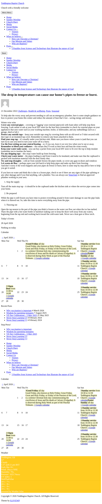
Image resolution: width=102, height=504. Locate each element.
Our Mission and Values (22, 41)
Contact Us (11, 29)
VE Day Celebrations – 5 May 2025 (21, 315)
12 (89, 266)
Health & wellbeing (36, 111)
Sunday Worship (13, 20)
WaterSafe (73, 175)
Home (9, 17)
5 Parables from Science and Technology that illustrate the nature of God (43, 48)
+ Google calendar (42, 258)
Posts (8, 46)
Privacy (15, 34)
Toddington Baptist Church (12, 3)
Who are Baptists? (19, 43)
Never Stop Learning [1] (16, 320)
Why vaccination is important (19, 310)
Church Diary (12, 22)
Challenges (22, 111)
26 (89, 292)
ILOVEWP (15, 500)
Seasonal (55, 111)
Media (9, 24)
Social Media (12, 27)
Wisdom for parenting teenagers (20, 313)
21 (10, 292)
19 (89, 278)
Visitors (15, 32)
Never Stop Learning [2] (16, 318)
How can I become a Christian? (25, 39)
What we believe (13, 36)
